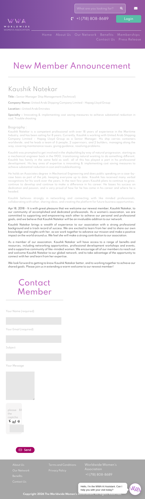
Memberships (128, 34)
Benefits (106, 34)
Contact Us (105, 39)
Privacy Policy (57, 470)
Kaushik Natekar (32, 89)
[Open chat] (135, 489)
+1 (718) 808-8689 (90, 19)
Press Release (130, 39)
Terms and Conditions (62, 465)
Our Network (85, 34)
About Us (63, 34)
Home (47, 34)
